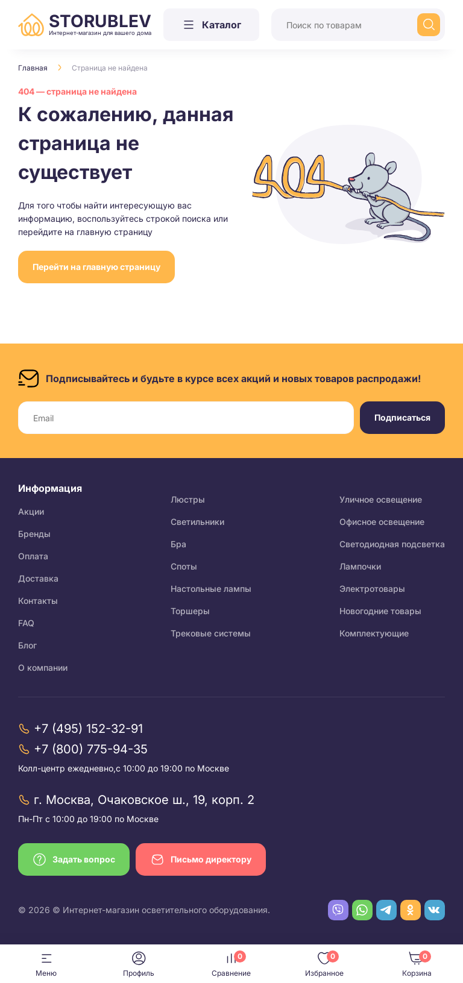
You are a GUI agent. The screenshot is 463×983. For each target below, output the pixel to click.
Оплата (33, 556)
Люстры (188, 499)
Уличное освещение (380, 499)
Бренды (34, 534)
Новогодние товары (380, 611)
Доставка (38, 578)
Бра (178, 544)
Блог (27, 645)
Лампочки (360, 566)
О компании (43, 667)
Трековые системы (211, 633)
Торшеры (190, 611)
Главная (33, 67)
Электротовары (372, 588)
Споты (184, 566)
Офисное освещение (381, 522)
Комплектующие (374, 633)
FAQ (26, 623)
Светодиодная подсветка (392, 544)
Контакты (38, 600)
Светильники (197, 522)
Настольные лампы (211, 588)
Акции (31, 511)
